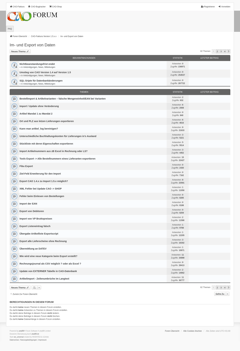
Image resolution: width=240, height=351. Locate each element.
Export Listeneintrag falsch (35, 226)
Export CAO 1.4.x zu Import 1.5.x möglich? (44, 181)
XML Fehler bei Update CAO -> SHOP (41, 188)
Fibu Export (26, 166)
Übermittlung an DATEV (33, 248)
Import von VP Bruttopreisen (36, 218)
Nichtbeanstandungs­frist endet (37, 64)
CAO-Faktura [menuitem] (17, 6)
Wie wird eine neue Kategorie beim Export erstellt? (48, 256)
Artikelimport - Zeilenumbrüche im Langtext (44, 278)
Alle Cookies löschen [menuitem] (192, 331)
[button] (228, 51)
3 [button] (221, 51)
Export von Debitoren (32, 211)
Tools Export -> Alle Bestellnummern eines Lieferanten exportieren (57, 158)
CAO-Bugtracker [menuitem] (37, 6)
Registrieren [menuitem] (208, 6)
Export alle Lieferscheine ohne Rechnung (43, 241)
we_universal (19, 337)
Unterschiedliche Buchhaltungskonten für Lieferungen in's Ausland (58, 136)
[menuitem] (14, 340)
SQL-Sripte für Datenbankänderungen (41, 80)
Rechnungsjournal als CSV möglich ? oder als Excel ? (50, 263)
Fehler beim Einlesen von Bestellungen (42, 196)
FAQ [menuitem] (10, 29)
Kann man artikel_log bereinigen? (39, 128)
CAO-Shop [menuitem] (55, 6)
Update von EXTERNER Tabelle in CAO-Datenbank (48, 271)
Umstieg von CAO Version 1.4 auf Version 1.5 (45, 72)
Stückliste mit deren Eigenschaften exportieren (46, 143)
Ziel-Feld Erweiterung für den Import (40, 173)
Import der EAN (28, 203)
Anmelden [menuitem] (224, 6)
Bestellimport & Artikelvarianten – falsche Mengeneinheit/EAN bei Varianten (63, 98)
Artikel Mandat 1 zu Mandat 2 (36, 113)
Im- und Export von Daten (32, 45)
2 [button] (217, 51)
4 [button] (224, 51)
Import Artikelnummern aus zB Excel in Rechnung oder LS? (54, 151)
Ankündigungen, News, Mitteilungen (39, 67)
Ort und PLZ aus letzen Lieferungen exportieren (47, 121)
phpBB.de (35, 334)
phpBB (21, 331)
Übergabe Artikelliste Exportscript (39, 233)
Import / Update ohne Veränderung (39, 106)
